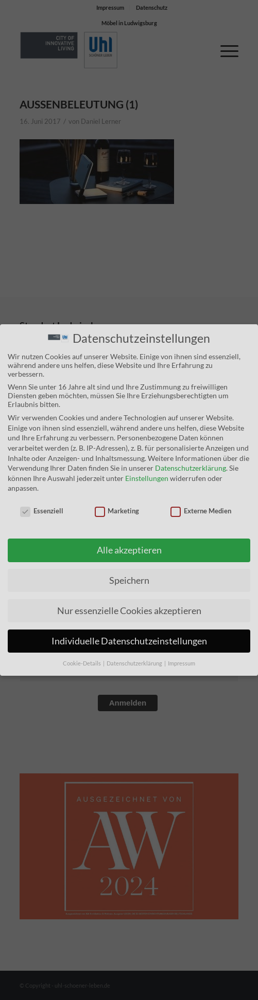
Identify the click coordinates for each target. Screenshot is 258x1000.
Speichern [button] (129, 579)
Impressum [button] (181, 662)
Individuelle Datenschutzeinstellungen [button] (129, 640)
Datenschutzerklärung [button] (135, 662)
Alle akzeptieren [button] (129, 549)
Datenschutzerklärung (190, 467)
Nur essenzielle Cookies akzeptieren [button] (129, 609)
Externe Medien (200, 510)
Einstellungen (146, 477)
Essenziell (41, 510)
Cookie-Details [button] (82, 662)
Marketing (117, 510)
